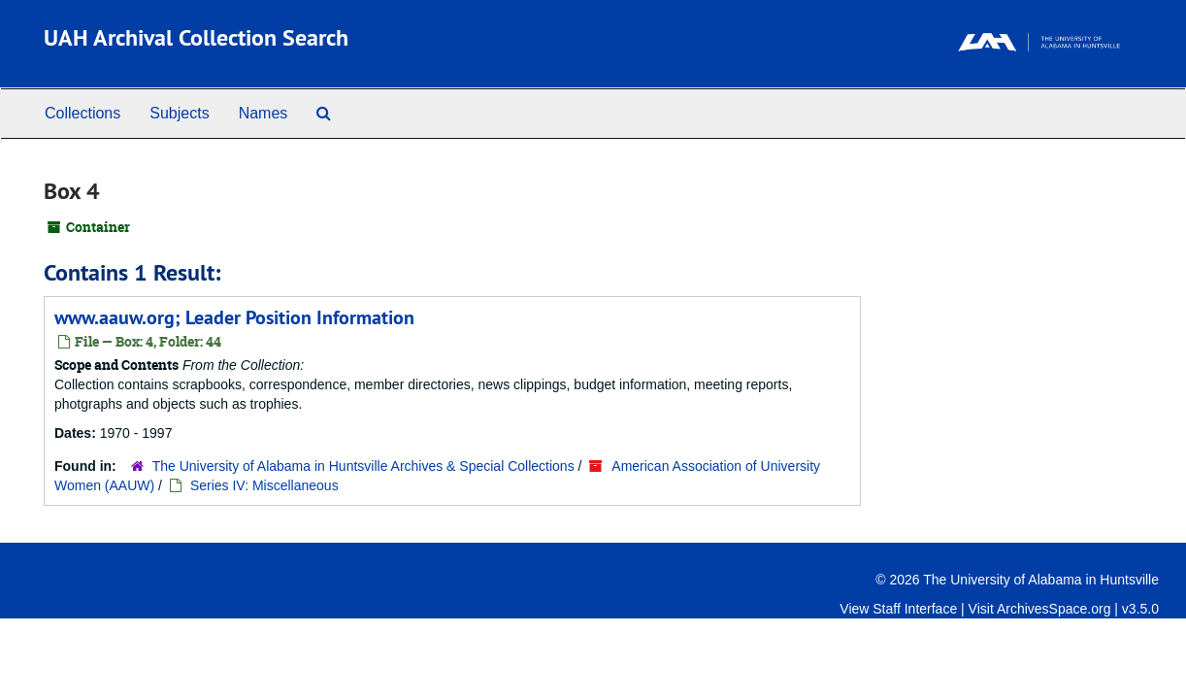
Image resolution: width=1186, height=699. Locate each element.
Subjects (179, 113)
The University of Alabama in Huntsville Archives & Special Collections (363, 466)
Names (263, 113)
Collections (82, 113)
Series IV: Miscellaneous (264, 485)
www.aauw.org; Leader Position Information (234, 317)
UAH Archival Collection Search (196, 37)
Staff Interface (915, 608)
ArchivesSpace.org (1054, 608)
